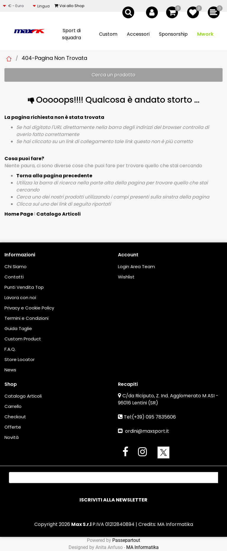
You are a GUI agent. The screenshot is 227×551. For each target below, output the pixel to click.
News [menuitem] (10, 370)
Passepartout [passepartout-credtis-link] (126, 540)
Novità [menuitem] (11, 437)
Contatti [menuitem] (14, 277)
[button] (113, 500)
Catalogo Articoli (58, 214)
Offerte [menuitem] (12, 427)
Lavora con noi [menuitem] (20, 297)
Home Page (8, 59)
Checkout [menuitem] (15, 417)
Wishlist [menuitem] (126, 277)
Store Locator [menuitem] (19, 359)
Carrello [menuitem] (13, 406)
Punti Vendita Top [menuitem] (24, 287)
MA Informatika (175, 524)
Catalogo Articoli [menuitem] (23, 396)
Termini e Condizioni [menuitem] (26, 318)
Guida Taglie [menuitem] (18, 328)
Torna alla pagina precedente (54, 175)
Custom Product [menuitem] (22, 339)
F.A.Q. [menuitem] (10, 349)
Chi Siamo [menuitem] (15, 266)
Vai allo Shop (69, 6)
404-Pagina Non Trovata (54, 58)
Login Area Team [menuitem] (136, 266)
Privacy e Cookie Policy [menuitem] (29, 308)
